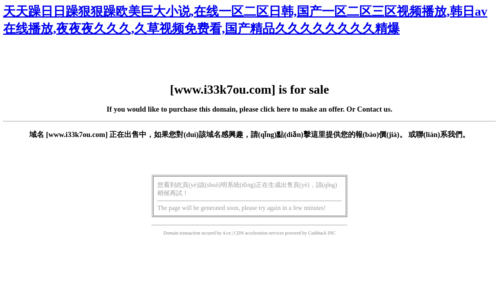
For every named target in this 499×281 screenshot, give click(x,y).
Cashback (317, 233)
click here (275, 109)
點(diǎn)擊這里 (300, 134)
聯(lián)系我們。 (443, 134)
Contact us (374, 109)
